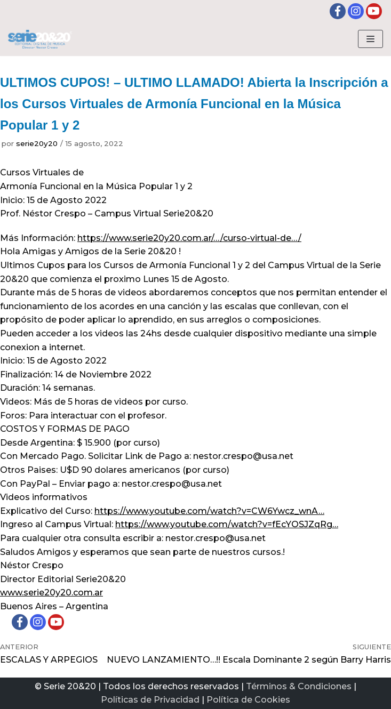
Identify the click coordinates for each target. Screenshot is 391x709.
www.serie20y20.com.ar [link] (51, 592)
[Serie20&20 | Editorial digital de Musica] (40, 39)
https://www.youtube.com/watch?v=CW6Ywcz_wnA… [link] (209, 511)
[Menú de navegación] (370, 39)
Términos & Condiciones (299, 686)
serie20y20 (37, 143)
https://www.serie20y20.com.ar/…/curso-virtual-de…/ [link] (189, 238)
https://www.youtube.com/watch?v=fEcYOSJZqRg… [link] (226, 524)
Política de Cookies (248, 700)
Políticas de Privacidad (150, 700)
